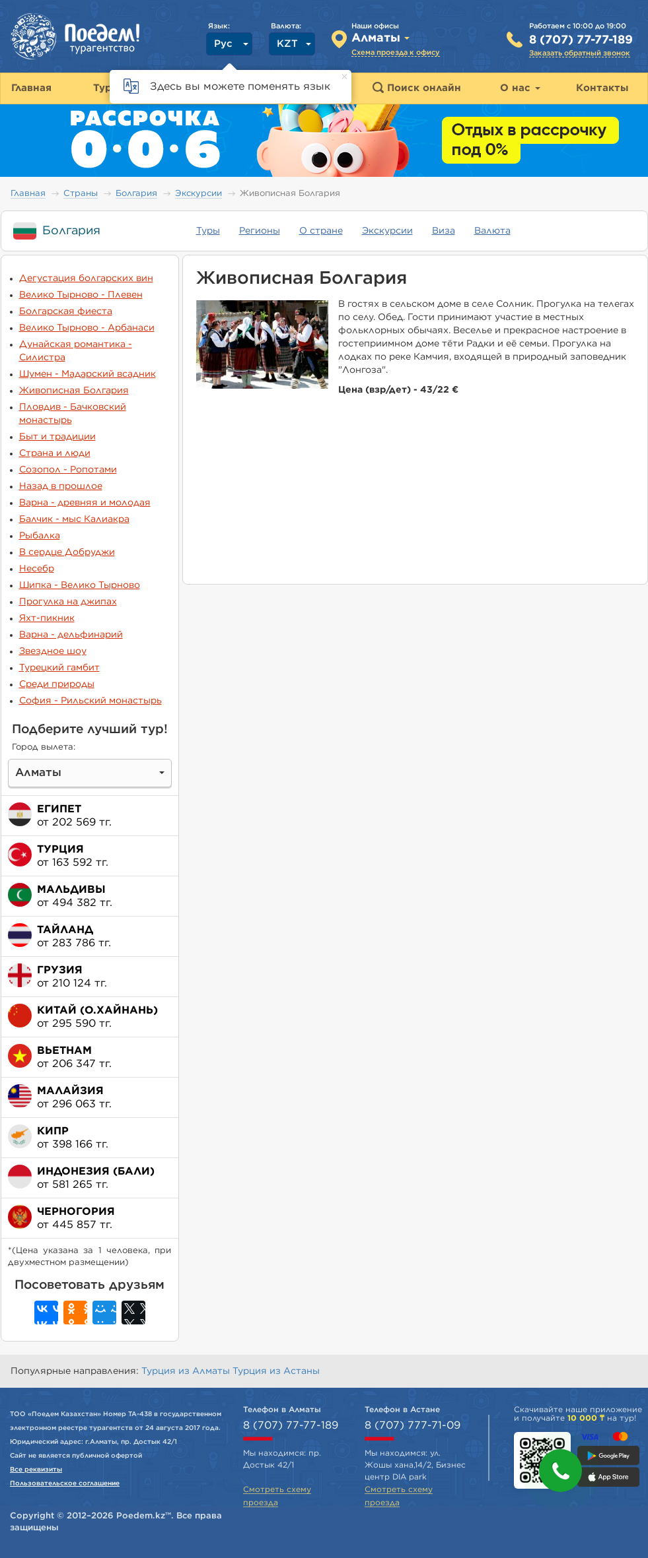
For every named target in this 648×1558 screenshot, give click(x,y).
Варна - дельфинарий (71, 634)
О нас (520, 88)
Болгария (136, 193)
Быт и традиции (57, 436)
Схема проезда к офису (395, 52)
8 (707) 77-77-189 (581, 40)
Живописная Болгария (74, 390)
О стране (321, 231)
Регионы (259, 231)
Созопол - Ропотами (68, 469)
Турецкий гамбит (59, 667)
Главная (28, 193)
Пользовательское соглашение (65, 1483)
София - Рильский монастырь (90, 700)
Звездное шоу (53, 651)
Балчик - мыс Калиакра (74, 519)
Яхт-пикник (47, 618)
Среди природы (56, 684)
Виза (443, 231)
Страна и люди (54, 453)
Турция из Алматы (187, 1371)
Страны (80, 193)
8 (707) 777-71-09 (412, 1425)
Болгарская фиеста (65, 311)
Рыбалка (39, 535)
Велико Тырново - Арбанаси (87, 328)
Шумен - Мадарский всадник (87, 374)
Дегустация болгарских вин (86, 278)
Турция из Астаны (276, 1371)
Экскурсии (198, 193)
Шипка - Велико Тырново (79, 585)
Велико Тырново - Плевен (81, 295)
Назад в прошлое (60, 486)
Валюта (492, 231)
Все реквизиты (36, 1469)
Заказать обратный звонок (579, 53)
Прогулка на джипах (68, 601)
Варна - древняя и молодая (85, 502)
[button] (560, 1470)
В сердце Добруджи (67, 552)
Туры (208, 231)
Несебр (36, 568)
